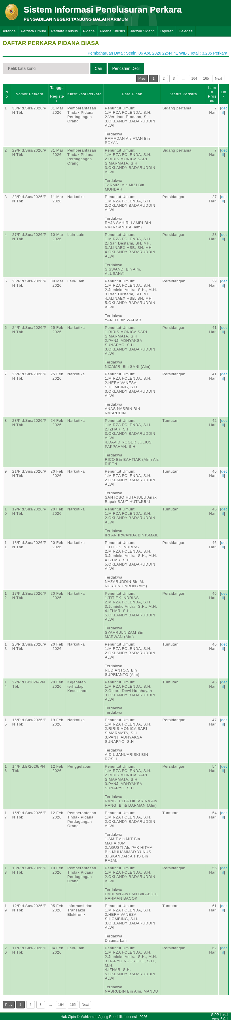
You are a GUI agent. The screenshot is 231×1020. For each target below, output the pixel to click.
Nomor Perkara (29, 94)
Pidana (88, 31)
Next (218, 79)
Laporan (167, 31)
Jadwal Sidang (142, 31)
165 (206, 79)
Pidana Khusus (112, 31)
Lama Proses (212, 94)
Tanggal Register (57, 94)
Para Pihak (132, 94)
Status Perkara (183, 94)
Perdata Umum (33, 31)
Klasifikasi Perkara (84, 94)
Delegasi (186, 31)
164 (194, 79)
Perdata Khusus (64, 31)
